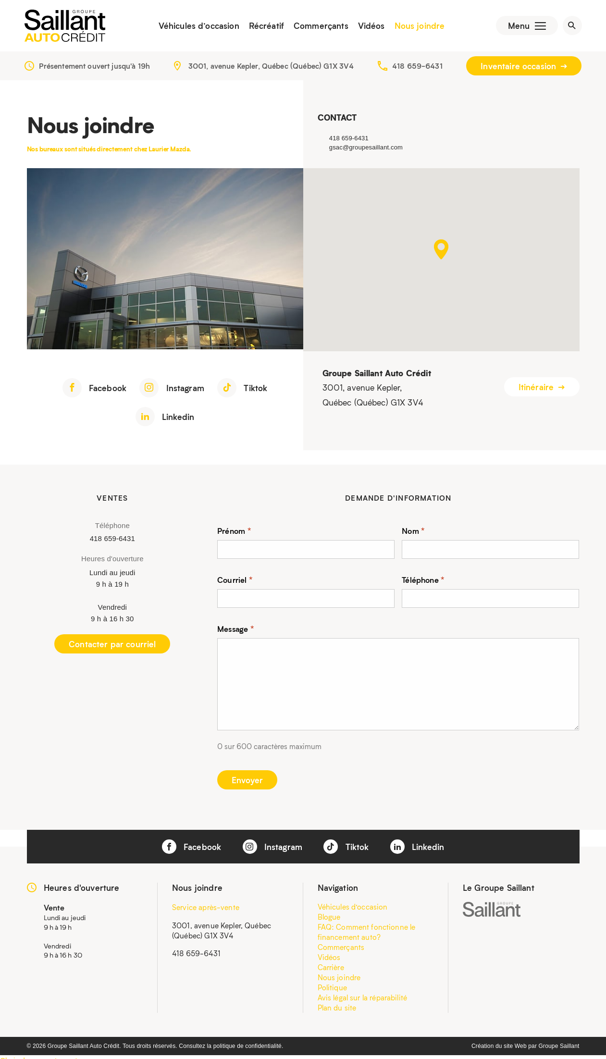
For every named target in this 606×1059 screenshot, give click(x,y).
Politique (332, 989)
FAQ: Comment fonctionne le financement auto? (367, 933)
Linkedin (165, 418)
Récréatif (264, 26)
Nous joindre (417, 26)
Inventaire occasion (524, 67)
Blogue (329, 918)
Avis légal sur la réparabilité (363, 999)
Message (235, 630)
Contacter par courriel (112, 645)
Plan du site (337, 1009)
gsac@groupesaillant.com (366, 148)
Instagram (171, 389)
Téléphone (423, 581)
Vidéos (369, 26)
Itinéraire (542, 388)
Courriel (235, 581)
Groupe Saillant (559, 1047)
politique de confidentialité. (248, 1047)
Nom (413, 532)
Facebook (94, 389)
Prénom (234, 532)
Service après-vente (205, 908)
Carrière (331, 968)
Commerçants (318, 26)
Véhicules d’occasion (196, 26)
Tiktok (242, 389)
